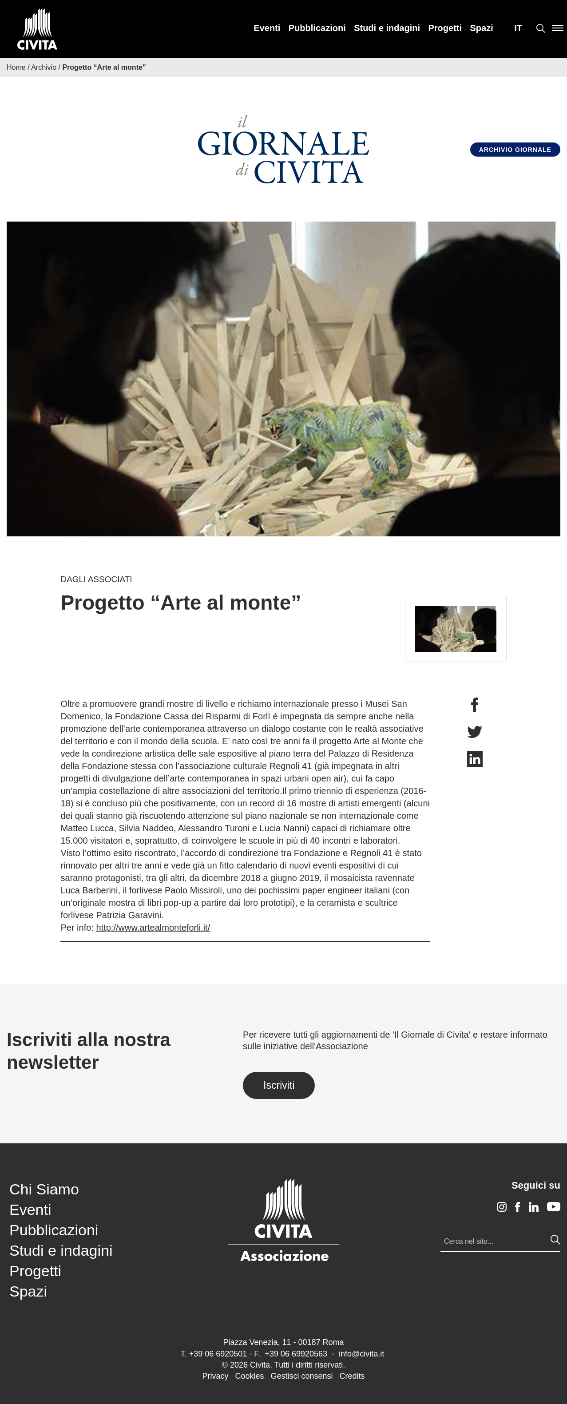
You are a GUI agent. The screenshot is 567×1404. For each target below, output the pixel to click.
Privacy (215, 1376)
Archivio (43, 67)
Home (16, 67)
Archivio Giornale (515, 149)
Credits (352, 1376)
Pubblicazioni (317, 28)
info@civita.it (361, 1353)
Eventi (267, 28)
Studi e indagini (387, 28)
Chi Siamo (44, 1189)
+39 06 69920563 (296, 1353)
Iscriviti (278, 1085)
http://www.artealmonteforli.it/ (153, 927)
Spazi (481, 28)
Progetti (445, 28)
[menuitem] (266, 28)
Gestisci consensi (301, 1376)
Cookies (249, 1376)
